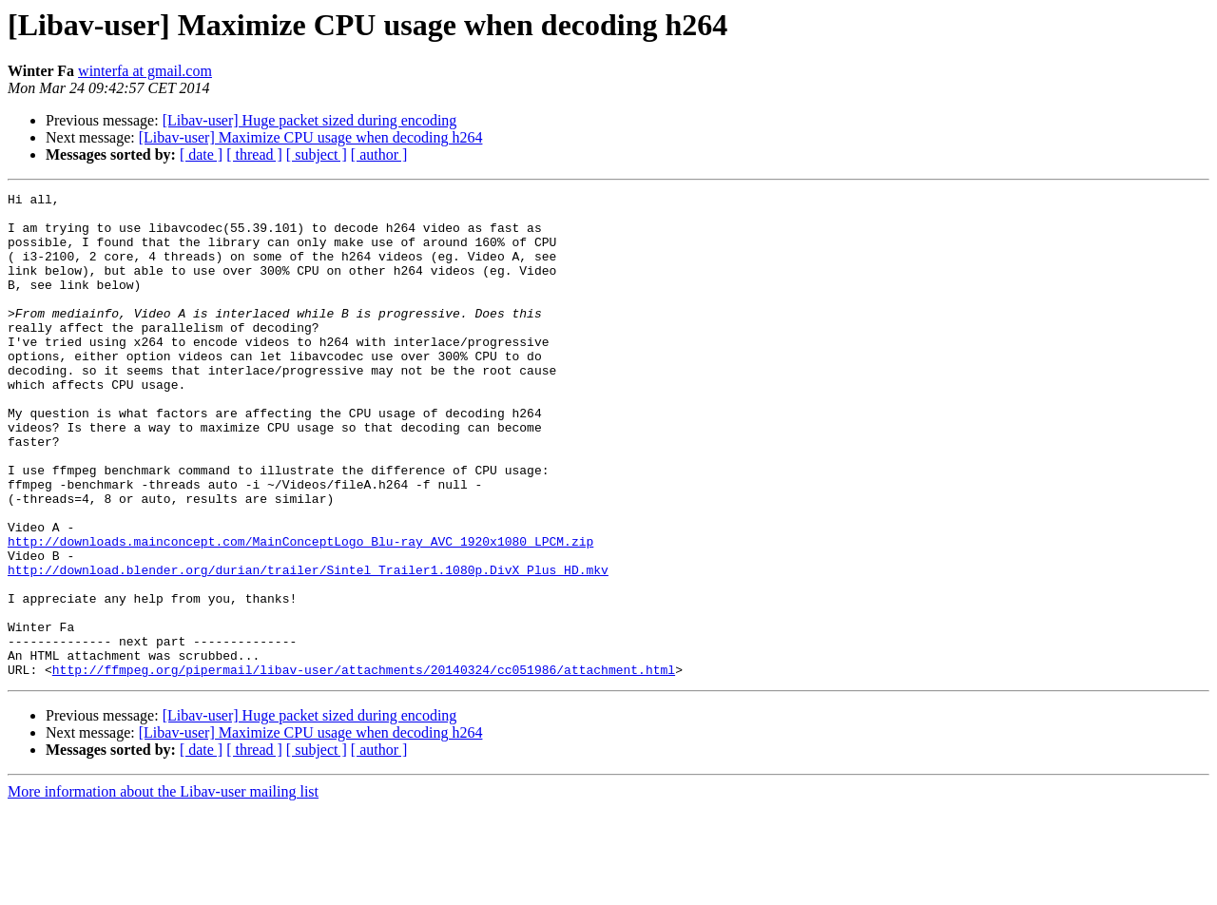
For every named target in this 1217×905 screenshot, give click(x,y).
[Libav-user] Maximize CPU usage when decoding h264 (311, 137)
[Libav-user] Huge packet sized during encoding (310, 120)
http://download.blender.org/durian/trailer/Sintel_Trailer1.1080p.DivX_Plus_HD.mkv (308, 646)
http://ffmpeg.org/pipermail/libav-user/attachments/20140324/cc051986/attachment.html (363, 766)
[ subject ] (316, 154)
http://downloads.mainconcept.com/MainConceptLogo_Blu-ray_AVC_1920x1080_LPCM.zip (300, 612)
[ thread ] (254, 154)
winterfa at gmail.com (145, 71)
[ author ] (379, 154)
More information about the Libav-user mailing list (163, 888)
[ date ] (201, 154)
